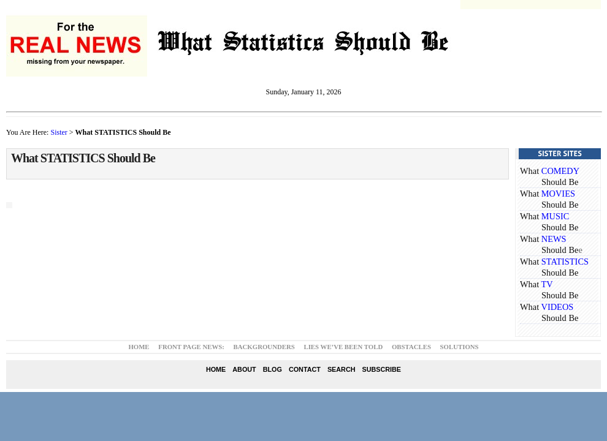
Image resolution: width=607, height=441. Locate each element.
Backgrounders (264, 346)
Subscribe (381, 369)
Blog (272, 369)
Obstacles (411, 346)
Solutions (459, 346)
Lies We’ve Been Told (343, 346)
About (244, 369)
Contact (305, 369)
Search (341, 369)
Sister (58, 132)
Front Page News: (191, 346)
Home (138, 346)
